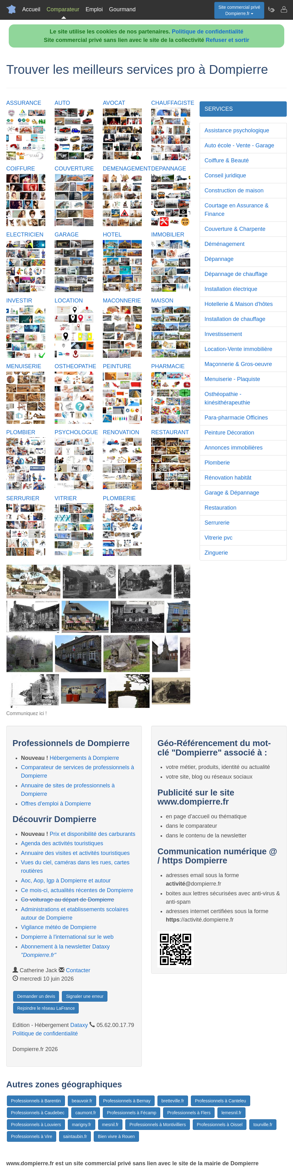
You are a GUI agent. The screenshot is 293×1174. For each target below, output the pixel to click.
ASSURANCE (23, 103)
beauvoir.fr (82, 1100)
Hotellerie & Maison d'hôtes (239, 304)
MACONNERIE (122, 300)
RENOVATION (121, 432)
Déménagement (225, 244)
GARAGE (67, 234)
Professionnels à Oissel (219, 1124)
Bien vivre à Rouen (116, 1136)
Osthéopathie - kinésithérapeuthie (227, 398)
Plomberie (217, 463)
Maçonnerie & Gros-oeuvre (238, 364)
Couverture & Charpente (235, 229)
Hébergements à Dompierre (84, 758)
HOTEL (112, 234)
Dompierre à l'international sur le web (67, 937)
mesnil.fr (110, 1124)
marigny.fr (81, 1124)
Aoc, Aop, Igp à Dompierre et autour (66, 880)
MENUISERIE (23, 366)
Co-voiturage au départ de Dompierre (67, 900)
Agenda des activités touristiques (62, 843)
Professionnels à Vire (31, 1136)
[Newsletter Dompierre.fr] (271, 9)
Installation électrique (231, 289)
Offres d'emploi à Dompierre (56, 803)
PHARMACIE (168, 366)
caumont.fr (85, 1112)
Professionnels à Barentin (36, 1100)
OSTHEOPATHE (75, 366)
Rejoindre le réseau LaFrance (46, 1008)
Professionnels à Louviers (36, 1124)
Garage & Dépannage (232, 493)
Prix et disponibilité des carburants (92, 834)
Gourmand (122, 9)
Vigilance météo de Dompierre (59, 927)
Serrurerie (217, 523)
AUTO (62, 103)
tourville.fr (262, 1124)
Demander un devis (36, 996)
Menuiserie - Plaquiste (232, 379)
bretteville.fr (172, 1100)
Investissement (223, 334)
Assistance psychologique (237, 130)
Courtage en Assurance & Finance (237, 209)
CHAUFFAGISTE (172, 103)
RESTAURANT (170, 432)
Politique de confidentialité (207, 31)
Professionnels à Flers (189, 1112)
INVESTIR (19, 300)
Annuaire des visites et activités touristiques (75, 853)
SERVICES (219, 109)
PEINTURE (117, 366)
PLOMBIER (20, 432)
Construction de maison (234, 190)
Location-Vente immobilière (238, 349)
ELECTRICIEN (24, 234)
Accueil (31, 9)
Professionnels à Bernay (127, 1100)
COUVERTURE (74, 168)
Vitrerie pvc (219, 538)
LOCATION (69, 300)
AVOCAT (114, 103)
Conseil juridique (225, 175)
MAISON (162, 300)
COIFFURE (20, 168)
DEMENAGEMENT (127, 168)
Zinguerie (216, 553)
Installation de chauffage (235, 319)
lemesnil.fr (231, 1112)
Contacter (78, 970)
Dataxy (79, 1025)
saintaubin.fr (75, 1136)
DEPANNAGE (168, 168)
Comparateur (63, 9)
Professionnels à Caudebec (37, 1112)
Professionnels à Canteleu (220, 1100)
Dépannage (219, 259)
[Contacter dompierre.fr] (283, 9)
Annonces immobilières (234, 448)
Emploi (94, 9)
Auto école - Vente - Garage (239, 145)
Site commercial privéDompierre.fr (239, 10)
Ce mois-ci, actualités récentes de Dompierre (77, 890)
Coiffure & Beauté (227, 160)
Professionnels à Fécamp (131, 1112)
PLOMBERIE (119, 498)
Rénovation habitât (228, 478)
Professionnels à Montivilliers (157, 1124)
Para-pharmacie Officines (236, 417)
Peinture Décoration (229, 432)
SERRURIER (22, 498)
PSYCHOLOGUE (76, 432)
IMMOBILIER (167, 234)
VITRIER (66, 498)
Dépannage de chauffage (236, 274)
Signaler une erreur (84, 996)
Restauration (220, 508)
